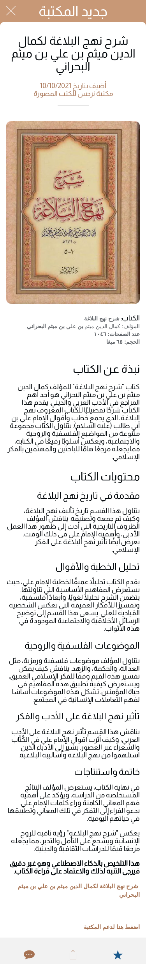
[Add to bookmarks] (117, 954)
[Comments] (28, 954)
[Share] (72, 954)
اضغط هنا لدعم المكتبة (112, 927)
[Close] (11, 11)
